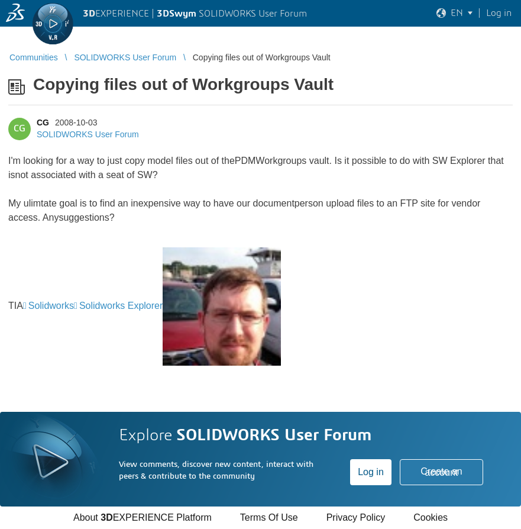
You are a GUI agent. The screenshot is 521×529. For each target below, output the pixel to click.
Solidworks (51, 306)
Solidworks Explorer (121, 306)
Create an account (441, 472)
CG (43, 122)
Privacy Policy (356, 517)
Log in (371, 472)
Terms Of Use (269, 517)
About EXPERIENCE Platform (142, 517)
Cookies (430, 517)
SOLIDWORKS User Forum (88, 134)
